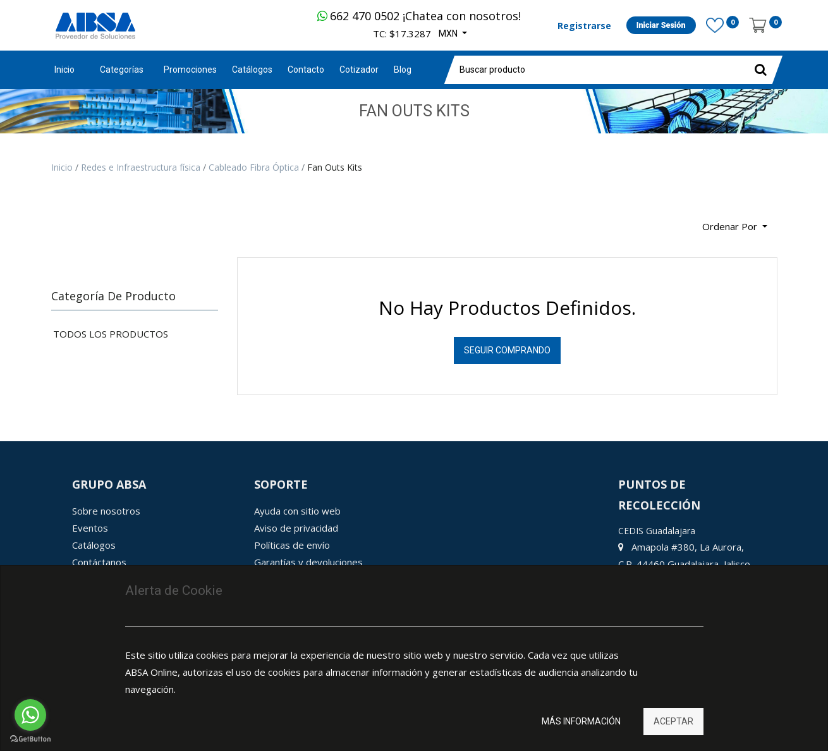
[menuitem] (190, 70)
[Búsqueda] (61, 221)
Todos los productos (110, 334)
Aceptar (673, 721)
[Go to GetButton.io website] (30, 738)
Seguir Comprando (507, 350)
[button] (734, 226)
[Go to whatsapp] (30, 715)
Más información (581, 721)
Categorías (121, 69)
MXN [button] (449, 33)
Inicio (64, 69)
